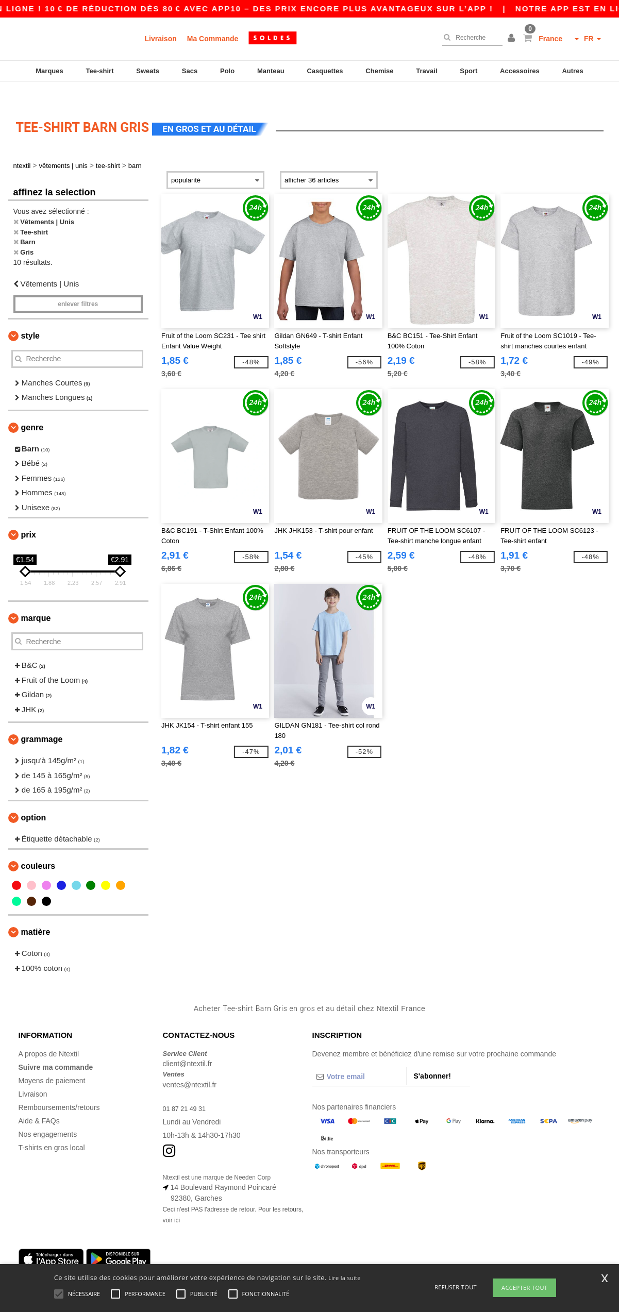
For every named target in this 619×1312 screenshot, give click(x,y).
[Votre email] (359, 1058)
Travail (426, 71)
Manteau (271, 71)
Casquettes (325, 71)
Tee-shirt (100, 71)
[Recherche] (469, 37)
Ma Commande (213, 39)
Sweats (147, 71)
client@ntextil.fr (187, 1046)
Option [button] (33, 799)
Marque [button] (36, 600)
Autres (572, 71)
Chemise (379, 71)
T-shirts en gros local (52, 1129)
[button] (513, 39)
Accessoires (520, 71)
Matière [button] (36, 914)
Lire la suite (344, 1278)
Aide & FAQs (39, 1103)
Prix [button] (28, 517)
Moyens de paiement (52, 1062)
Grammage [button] (42, 721)
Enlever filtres (78, 286)
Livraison (161, 39)
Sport (468, 71)
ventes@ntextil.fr (189, 1067)
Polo (227, 71)
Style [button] (30, 317)
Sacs (189, 71)
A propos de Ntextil (49, 1036)
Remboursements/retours (59, 1089)
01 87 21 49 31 (187, 1090)
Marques (49, 71)
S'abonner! (432, 1058)
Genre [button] (32, 409)
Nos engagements (48, 1116)
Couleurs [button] (38, 848)
